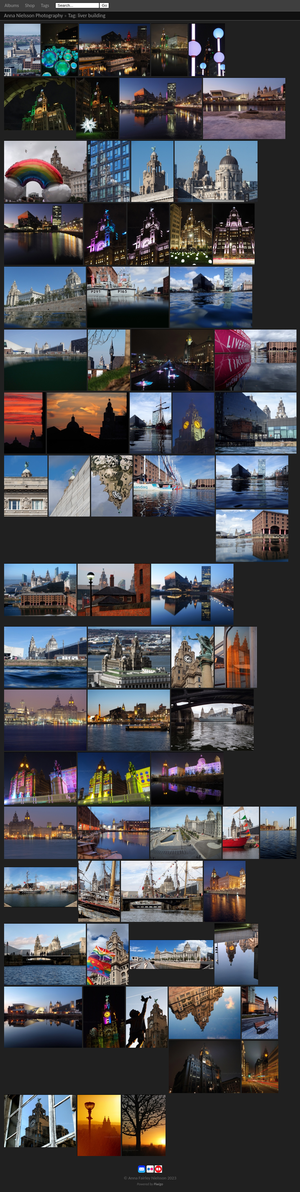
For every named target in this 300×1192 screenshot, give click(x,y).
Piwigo (158, 1184)
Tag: (72, 15)
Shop (30, 5)
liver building (91, 15)
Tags (45, 5)
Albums (12, 5)
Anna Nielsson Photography (33, 15)
